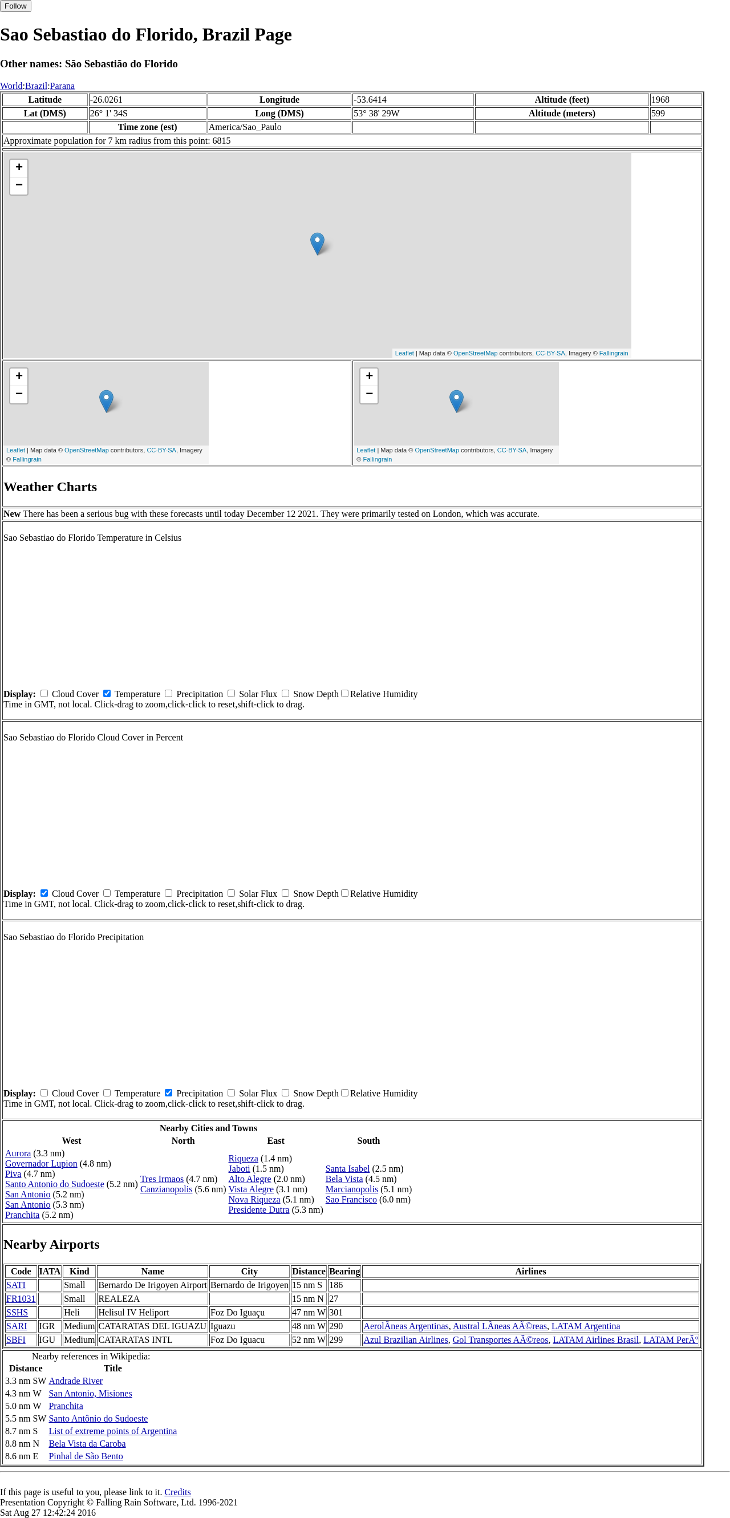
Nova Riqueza (255, 1199)
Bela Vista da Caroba (86, 1443)
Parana (62, 86)
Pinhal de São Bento (85, 1456)
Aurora (18, 1153)
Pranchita (22, 1215)
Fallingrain (613, 353)
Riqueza (243, 1158)
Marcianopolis (352, 1189)
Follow (16, 6)
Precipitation (199, 694)
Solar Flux (258, 694)
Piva (13, 1174)
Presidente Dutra (259, 1210)
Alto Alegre (250, 1179)
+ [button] (19, 168)
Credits (177, 1492)
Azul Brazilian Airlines (405, 1340)
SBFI (16, 1340)
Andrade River (75, 1381)
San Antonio (28, 1194)
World (11, 86)
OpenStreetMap (475, 353)
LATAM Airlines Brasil (596, 1340)
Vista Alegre (251, 1189)
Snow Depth (316, 694)
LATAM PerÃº (670, 1340)
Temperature (138, 694)
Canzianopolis (166, 1189)
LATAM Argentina (585, 1326)
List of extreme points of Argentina (112, 1431)
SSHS (17, 1312)
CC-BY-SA (550, 353)
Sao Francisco (351, 1199)
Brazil (36, 86)
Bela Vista (344, 1179)
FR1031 (21, 1299)
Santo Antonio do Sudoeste (54, 1184)
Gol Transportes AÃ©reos (501, 1340)
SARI (16, 1326)
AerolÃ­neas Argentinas (405, 1326)
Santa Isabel (348, 1168)
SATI (16, 1285)
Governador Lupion (41, 1163)
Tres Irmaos (162, 1179)
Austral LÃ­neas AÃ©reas (500, 1326)
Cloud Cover (75, 694)
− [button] (19, 186)
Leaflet (404, 353)
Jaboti (239, 1168)
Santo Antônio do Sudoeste (98, 1418)
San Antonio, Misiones (90, 1393)
